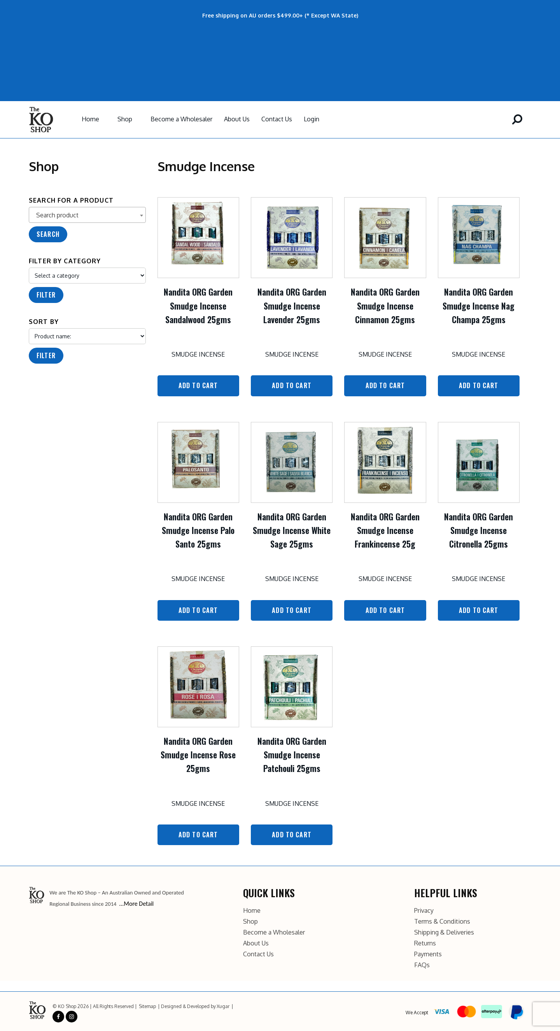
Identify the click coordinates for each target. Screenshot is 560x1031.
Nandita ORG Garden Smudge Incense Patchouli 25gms (291, 754)
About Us (237, 119)
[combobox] (87, 215)
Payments (428, 953)
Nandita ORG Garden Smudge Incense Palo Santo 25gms (198, 530)
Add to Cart (198, 385)
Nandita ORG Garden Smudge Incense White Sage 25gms (292, 530)
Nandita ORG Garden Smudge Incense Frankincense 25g (385, 530)
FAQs (422, 964)
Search (48, 234)
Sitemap (147, 1005)
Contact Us (276, 119)
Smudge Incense (198, 354)
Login (311, 119)
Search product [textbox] (57, 215)
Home (90, 119)
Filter (46, 294)
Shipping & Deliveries (444, 931)
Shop (124, 119)
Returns (425, 942)
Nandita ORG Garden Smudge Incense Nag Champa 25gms (478, 305)
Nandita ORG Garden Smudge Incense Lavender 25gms (291, 305)
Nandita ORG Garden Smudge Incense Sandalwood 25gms (198, 305)
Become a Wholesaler (181, 119)
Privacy (424, 910)
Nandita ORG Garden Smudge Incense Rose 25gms (198, 754)
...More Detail (136, 903)
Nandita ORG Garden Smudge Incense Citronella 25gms (478, 530)
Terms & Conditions (442, 920)
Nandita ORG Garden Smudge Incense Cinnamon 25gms (385, 305)
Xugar (223, 1005)
